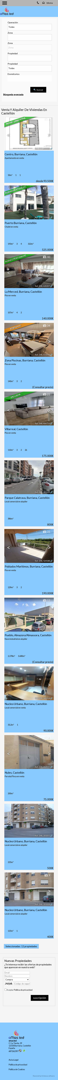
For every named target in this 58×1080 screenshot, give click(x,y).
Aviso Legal (13, 1060)
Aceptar (19, 990)
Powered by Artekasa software (44, 1076)
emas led (13, 1040)
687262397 (15, 1051)
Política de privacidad (23, 990)
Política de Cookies (17, 1069)
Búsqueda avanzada (13, 94)
